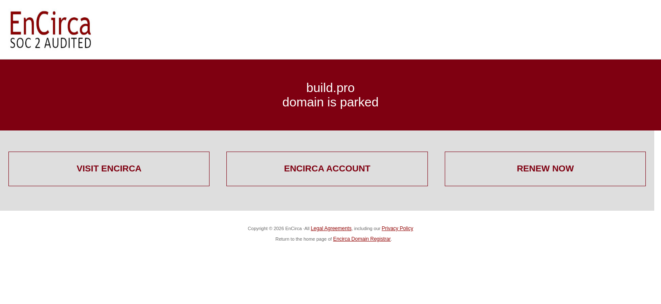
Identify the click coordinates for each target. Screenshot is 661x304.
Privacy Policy (397, 228)
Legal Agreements (331, 228)
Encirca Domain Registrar (362, 239)
